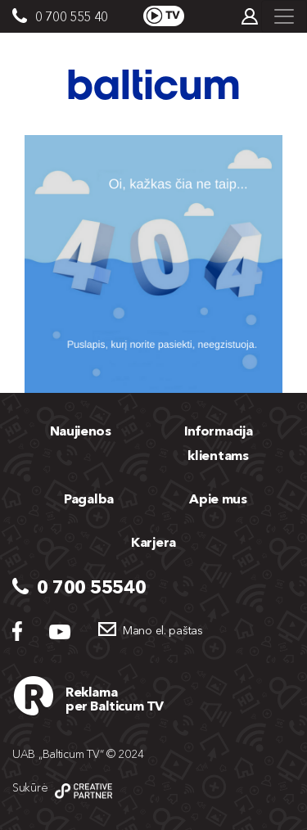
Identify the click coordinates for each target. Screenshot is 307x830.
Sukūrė (29, 787)
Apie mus (217, 498)
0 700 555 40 (71, 16)
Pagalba (89, 498)
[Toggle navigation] (284, 16)
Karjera (153, 542)
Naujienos (80, 430)
